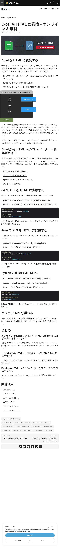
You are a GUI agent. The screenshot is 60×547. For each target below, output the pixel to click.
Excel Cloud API (7, 321)
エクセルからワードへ (11, 410)
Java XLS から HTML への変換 (15, 175)
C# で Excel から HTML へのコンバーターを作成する (21, 221)
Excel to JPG (38, 430)
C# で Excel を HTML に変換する (15, 171)
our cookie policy (25, 531)
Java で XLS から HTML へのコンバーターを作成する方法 (23, 264)
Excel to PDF (28, 430)
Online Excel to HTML (24, 426)
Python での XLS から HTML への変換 (17, 180)
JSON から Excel (9, 394)
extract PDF (36, 426)
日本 (49, 3)
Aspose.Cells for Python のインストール (18, 283)
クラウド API (33, 375)
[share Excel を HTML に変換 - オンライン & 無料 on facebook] (32, 447)
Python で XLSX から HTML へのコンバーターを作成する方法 (25, 304)
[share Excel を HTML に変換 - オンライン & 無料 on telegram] (40, 447)
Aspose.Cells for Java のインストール (17, 243)
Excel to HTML (7, 423)
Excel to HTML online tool (22, 423)
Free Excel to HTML (8, 426)
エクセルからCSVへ (11, 398)
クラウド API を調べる (12, 184)
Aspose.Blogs (11, 18)
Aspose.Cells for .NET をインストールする (19, 200)
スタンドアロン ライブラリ (11, 375)
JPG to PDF (49, 430)
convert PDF (6, 430)
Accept (30, 535)
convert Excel (17, 430)
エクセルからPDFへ (10, 406)
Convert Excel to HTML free (41, 423)
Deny (42, 540)
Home (4, 9)
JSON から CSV (9, 390)
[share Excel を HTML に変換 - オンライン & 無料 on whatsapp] (36, 447)
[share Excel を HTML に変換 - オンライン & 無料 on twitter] (20, 447)
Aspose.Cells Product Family (11, 419)
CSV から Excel (9, 402)
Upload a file (28, 99)
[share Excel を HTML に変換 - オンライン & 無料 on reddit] (28, 447)
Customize (17, 540)
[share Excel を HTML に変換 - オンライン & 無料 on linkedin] (24, 447)
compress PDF (47, 426)
